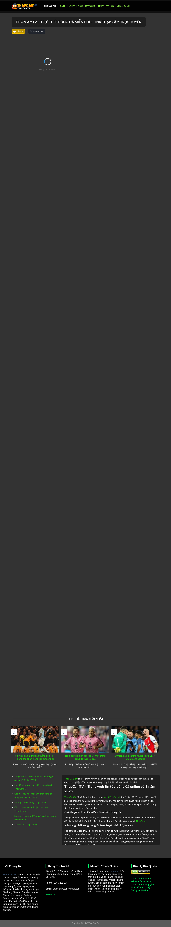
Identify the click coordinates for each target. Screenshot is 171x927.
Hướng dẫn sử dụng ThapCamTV (30, 802)
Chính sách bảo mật (141, 878)
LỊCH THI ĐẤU (75, 6)
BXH (62, 6)
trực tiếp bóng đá (112, 797)
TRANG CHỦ (51, 6)
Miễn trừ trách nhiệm (141, 887)
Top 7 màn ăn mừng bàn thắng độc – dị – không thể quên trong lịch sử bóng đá (35, 757)
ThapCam (140, 821)
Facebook (50, 894)
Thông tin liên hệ (139, 890)
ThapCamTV (70, 797)
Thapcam (114, 871)
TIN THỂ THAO (106, 6)
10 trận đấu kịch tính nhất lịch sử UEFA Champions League (135, 757)
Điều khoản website (141, 881)
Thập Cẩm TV (71, 778)
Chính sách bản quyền (142, 884)
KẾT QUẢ (90, 6)
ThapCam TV (10, 874)
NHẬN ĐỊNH (123, 6)
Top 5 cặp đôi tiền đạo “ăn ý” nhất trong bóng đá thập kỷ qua (85, 757)
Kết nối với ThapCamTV (25, 824)
